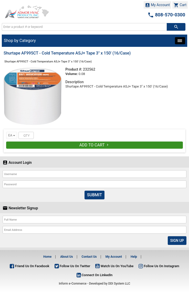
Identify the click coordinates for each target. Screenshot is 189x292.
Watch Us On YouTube (114, 266)
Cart (180, 5)
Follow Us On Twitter (72, 266)
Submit (94, 194)
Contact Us (89, 256)
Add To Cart (94, 145)
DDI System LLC (119, 283)
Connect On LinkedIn (95, 275)
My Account (157, 5)
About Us (66, 256)
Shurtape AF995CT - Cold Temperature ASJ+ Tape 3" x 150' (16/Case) (48, 61)
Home (47, 256)
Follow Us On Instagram (159, 266)
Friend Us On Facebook (29, 266)
